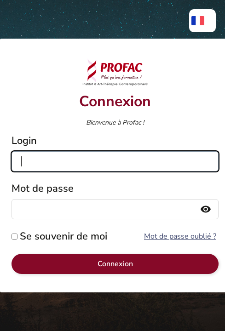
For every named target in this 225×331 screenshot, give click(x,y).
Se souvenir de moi (63, 236)
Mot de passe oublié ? (180, 236)
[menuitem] (202, 20)
